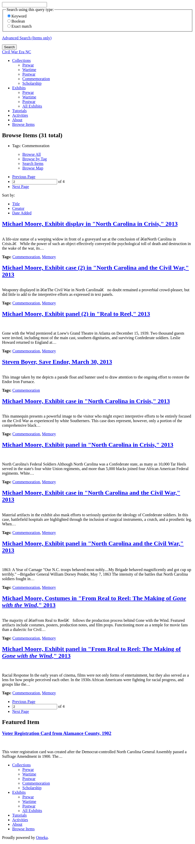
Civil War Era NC (16, 52)
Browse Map (32, 168)
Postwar (29, 74)
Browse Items (23, 124)
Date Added (21, 213)
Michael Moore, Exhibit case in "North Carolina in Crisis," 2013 (86, 401)
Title (16, 204)
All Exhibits (32, 106)
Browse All (31, 154)
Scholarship (32, 83)
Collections (21, 60)
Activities (20, 115)
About (17, 120)
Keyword (17, 16)
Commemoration (36, 79)
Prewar (28, 65)
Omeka (42, 837)
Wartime (29, 69)
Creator (18, 208)
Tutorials (19, 111)
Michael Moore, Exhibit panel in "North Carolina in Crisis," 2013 (87, 444)
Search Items (32, 163)
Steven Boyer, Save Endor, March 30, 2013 (57, 361)
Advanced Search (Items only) (27, 38)
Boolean (16, 21)
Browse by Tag (34, 159)
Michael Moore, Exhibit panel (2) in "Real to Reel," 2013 (76, 314)
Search (9, 47)
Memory (49, 257)
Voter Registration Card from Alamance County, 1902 (56, 733)
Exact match (19, 26)
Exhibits (19, 88)
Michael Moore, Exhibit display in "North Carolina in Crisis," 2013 (90, 223)
